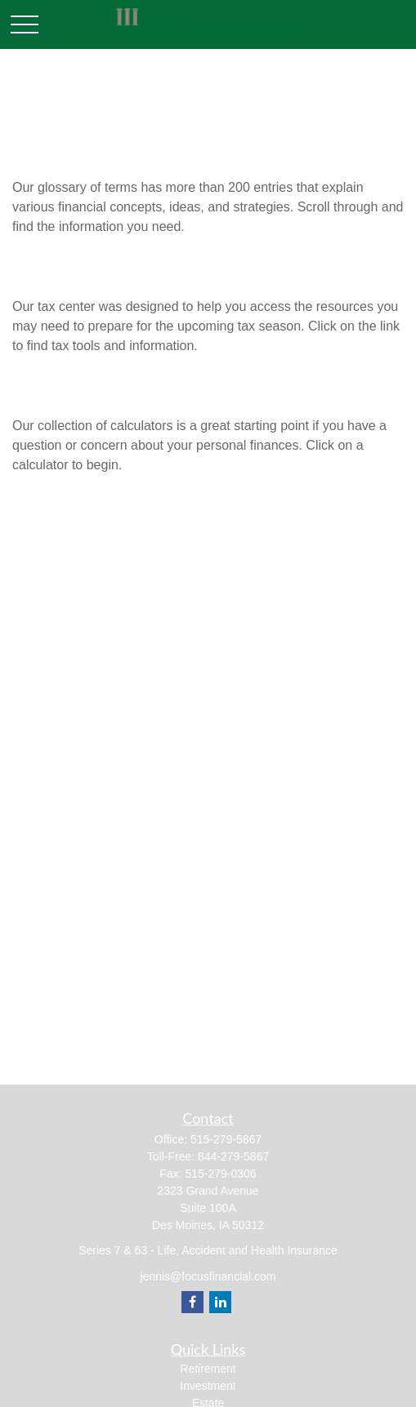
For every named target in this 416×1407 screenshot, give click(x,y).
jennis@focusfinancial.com (208, 1276)
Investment (207, 1385)
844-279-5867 (233, 1156)
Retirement (207, 1368)
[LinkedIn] (220, 1302)
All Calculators (74, 392)
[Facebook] (192, 1302)
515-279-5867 (226, 1139)
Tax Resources (72, 273)
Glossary (49, 154)
